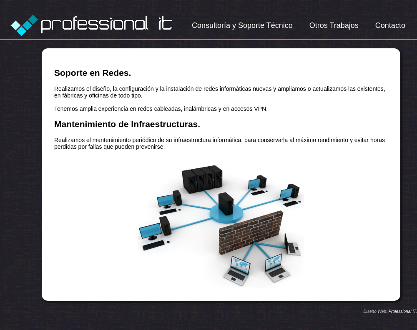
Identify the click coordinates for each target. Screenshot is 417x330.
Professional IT (402, 311)
